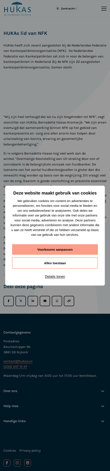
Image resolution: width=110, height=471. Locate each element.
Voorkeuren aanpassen (55, 249)
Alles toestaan (55, 263)
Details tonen (55, 276)
